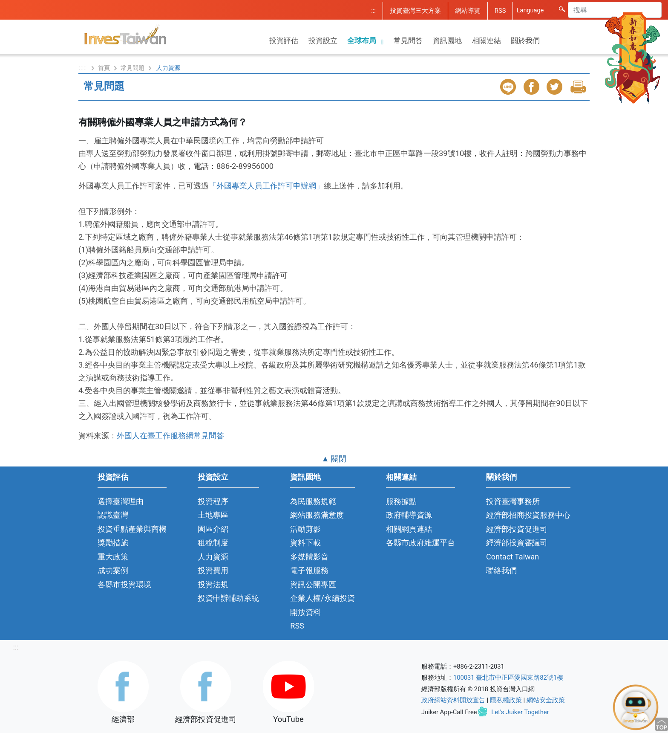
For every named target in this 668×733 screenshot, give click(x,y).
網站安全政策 (546, 700)
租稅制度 (213, 542)
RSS (500, 10)
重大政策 (113, 556)
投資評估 (283, 40)
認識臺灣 (113, 514)
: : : (82, 67)
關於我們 (525, 40)
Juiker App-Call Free (449, 712)
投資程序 (213, 501)
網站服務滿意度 (317, 514)
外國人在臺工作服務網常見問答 (170, 435)
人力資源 (213, 556)
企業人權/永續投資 (322, 598)
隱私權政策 (506, 700)
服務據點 (401, 501)
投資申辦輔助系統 (228, 598)
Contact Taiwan (512, 556)
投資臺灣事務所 (513, 501)
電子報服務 (309, 570)
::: (373, 10)
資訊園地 (447, 40)
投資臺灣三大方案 (415, 10)
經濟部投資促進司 (516, 528)
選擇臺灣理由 (121, 501)
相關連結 (486, 40)
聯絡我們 (501, 570)
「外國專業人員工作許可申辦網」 (266, 185)
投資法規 (213, 584)
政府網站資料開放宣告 (453, 700)
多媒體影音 (309, 556)
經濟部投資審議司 (516, 542)
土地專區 (213, 514)
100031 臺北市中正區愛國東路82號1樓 (508, 677)
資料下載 (305, 542)
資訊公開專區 (313, 584)
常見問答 (408, 40)
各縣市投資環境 (124, 584)
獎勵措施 (113, 542)
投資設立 (322, 40)
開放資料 (305, 612)
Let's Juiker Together (520, 712)
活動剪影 (305, 528)
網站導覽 (468, 10)
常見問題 (132, 67)
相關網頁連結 (409, 528)
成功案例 (113, 570)
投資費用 (213, 570)
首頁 (104, 67)
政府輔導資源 (409, 514)
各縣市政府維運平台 (420, 542)
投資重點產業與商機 (132, 528)
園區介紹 (213, 528)
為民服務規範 (313, 501)
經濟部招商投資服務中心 (528, 514)
